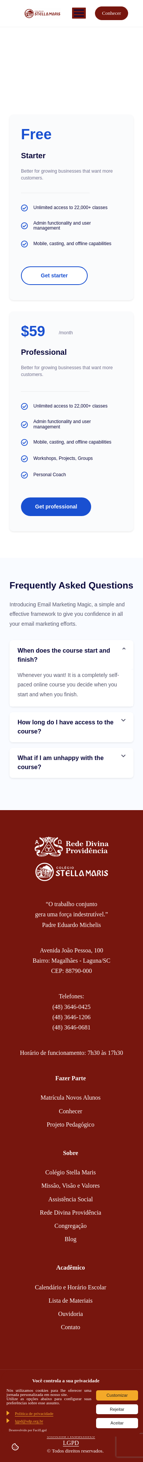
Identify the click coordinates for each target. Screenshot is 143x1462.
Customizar (117, 1395)
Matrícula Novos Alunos (70, 1097)
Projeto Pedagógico (71, 1124)
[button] (71, 655)
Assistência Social (70, 1199)
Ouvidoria (70, 1314)
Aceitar (117, 1423)
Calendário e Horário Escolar (70, 1287)
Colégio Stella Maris (70, 1172)
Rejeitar (117, 1409)
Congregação (71, 1226)
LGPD (71, 1443)
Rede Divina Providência (70, 1212)
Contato (70, 1327)
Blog (70, 1239)
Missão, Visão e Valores (70, 1185)
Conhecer (111, 13)
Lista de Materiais (70, 1300)
